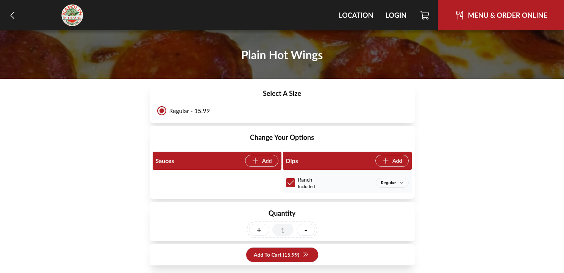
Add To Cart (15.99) (281, 255)
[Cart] (425, 15)
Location (356, 15)
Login (395, 15)
